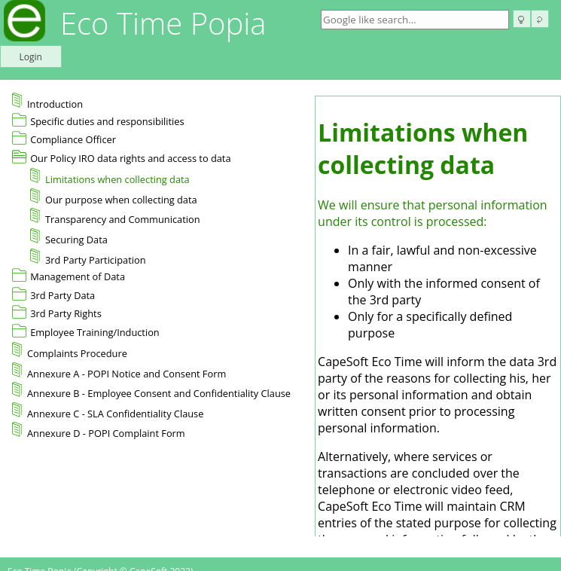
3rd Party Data (62, 295)
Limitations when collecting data (110, 177)
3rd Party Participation (88, 258)
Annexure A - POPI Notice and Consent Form (119, 371)
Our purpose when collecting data (113, 197)
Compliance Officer (73, 139)
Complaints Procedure (69, 351)
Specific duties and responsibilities (107, 121)
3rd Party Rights (66, 313)
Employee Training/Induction (95, 332)
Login (31, 56)
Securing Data (69, 237)
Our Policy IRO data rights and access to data (130, 158)
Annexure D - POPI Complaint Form (98, 431)
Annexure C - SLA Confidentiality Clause (107, 411)
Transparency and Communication (115, 217)
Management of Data (77, 276)
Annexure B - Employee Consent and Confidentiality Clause (151, 391)
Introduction (47, 102)
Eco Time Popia (163, 23)
